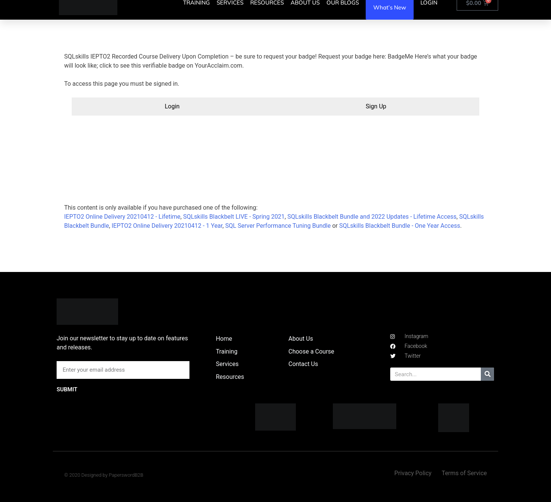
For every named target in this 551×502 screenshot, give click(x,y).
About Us (300, 338)
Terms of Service (464, 473)
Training (226, 351)
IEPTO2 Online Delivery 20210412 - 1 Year (167, 225)
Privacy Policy (413, 473)
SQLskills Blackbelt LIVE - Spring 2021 (234, 216)
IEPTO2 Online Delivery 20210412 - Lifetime (122, 216)
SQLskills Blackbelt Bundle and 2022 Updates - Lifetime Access (371, 216)
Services (227, 364)
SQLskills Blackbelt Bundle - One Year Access (399, 225)
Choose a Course (311, 351)
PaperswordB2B (126, 475)
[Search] (487, 374)
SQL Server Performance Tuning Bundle (278, 225)
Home (224, 338)
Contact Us (303, 364)
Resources (230, 376)
